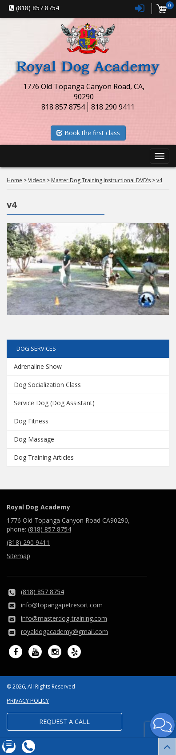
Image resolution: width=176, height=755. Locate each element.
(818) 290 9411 (28, 542)
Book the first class (88, 133)
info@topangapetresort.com (62, 605)
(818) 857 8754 (49, 529)
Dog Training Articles (44, 457)
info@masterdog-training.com (64, 618)
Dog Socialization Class (47, 384)
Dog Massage (34, 439)
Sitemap (18, 556)
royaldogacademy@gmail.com (64, 631)
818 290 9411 (113, 107)
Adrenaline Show (38, 366)
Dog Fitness (31, 421)
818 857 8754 (63, 107)
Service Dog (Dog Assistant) (54, 403)
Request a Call (64, 721)
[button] (162, 725)
